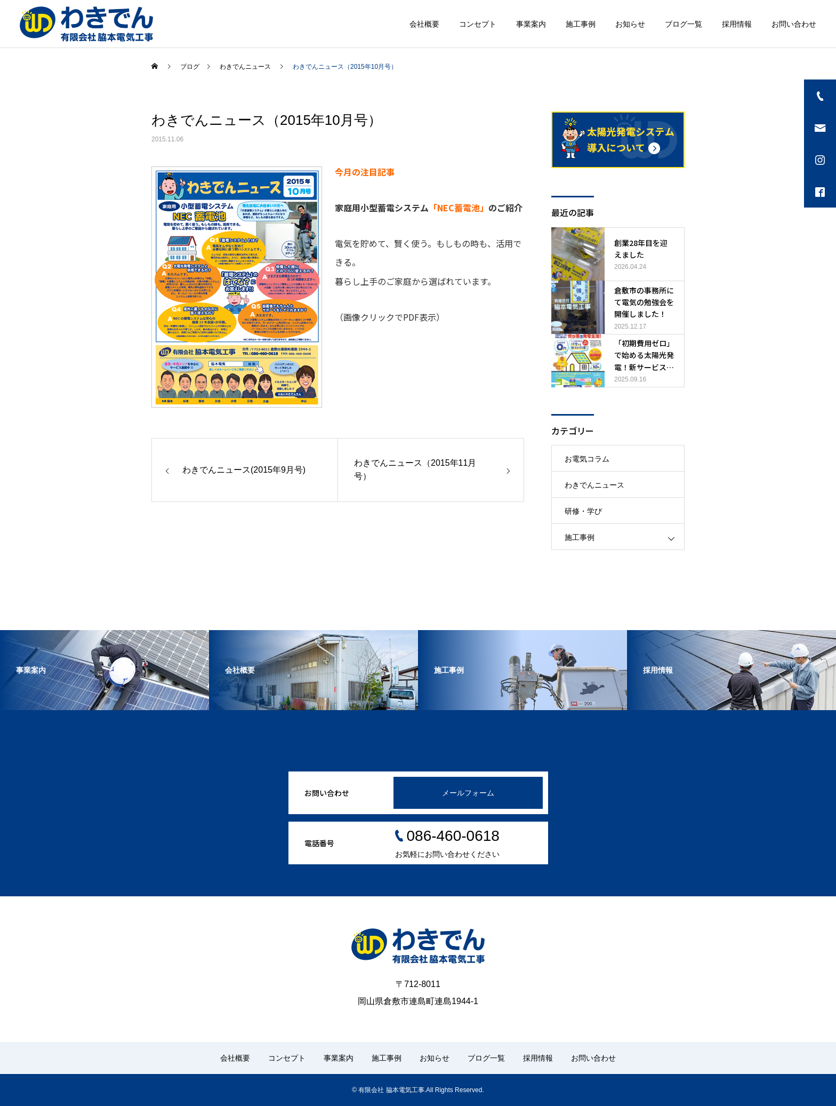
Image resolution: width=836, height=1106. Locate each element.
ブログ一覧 (683, 24)
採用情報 (737, 24)
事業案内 (531, 24)
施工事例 (581, 24)
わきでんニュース (594, 485)
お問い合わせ (793, 24)
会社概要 (424, 24)
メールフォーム (468, 793)
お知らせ (630, 24)
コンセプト (477, 24)
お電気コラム (587, 459)
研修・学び (583, 511)
